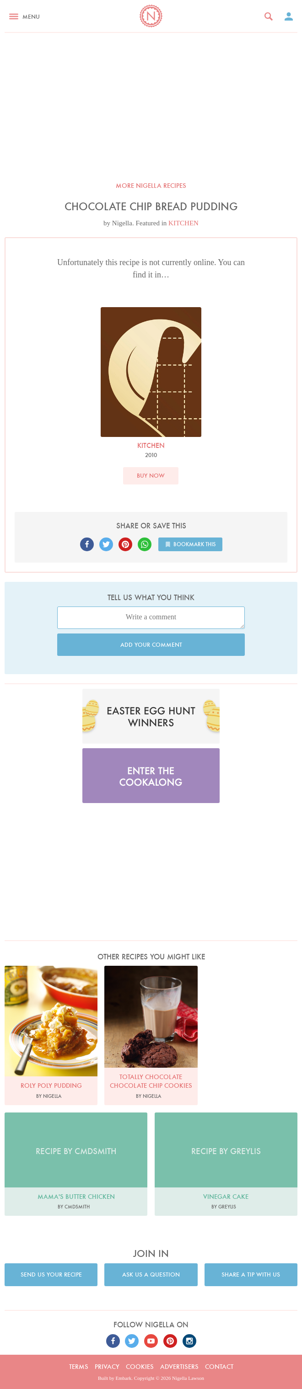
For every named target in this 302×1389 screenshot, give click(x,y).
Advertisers (179, 1366)
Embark (124, 1378)
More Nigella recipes (151, 185)
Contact (219, 1366)
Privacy (107, 1366)
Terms (78, 1366)
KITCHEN (183, 223)
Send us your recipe (51, 1274)
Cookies (140, 1366)
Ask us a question (151, 1274)
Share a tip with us (250, 1274)
